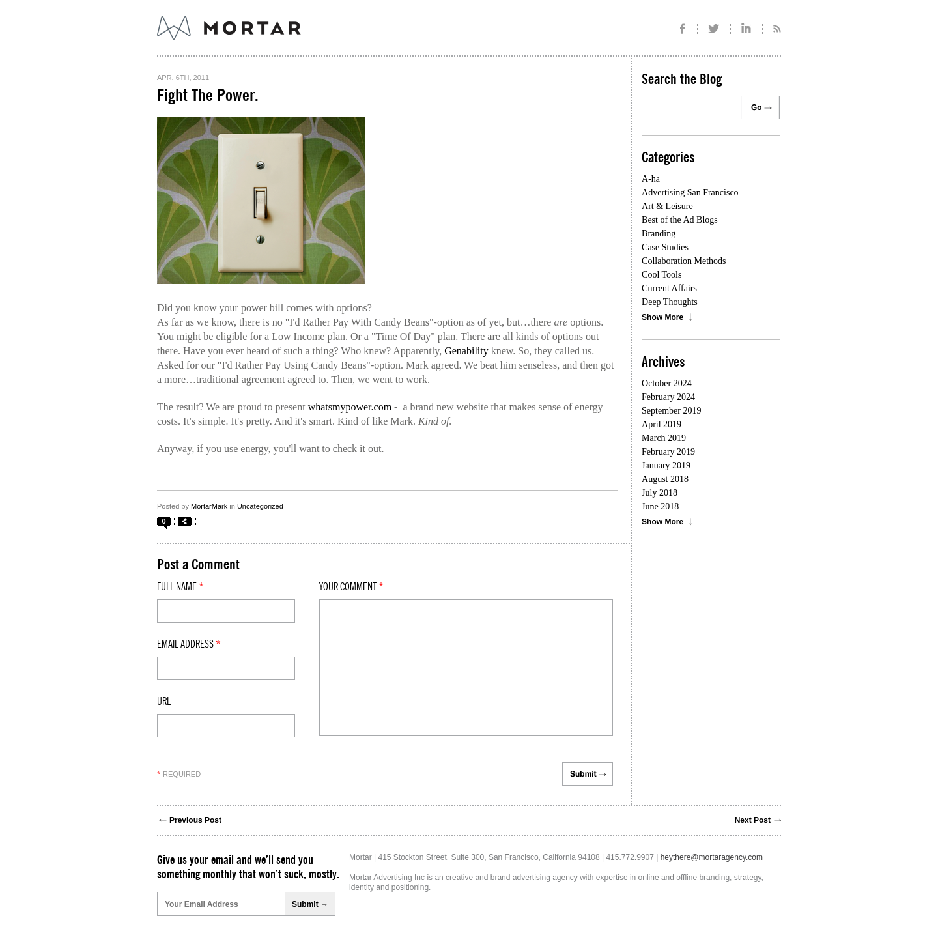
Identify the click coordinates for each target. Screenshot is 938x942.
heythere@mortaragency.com (712, 857)
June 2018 (660, 506)
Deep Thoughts (670, 302)
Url (164, 701)
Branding (658, 233)
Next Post (753, 820)
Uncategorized (260, 506)
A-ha (651, 179)
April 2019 (661, 424)
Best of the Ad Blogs (680, 220)
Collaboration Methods (684, 261)
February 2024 (668, 397)
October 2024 (667, 383)
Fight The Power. (208, 95)
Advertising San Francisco (690, 192)
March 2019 (664, 438)
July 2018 (659, 493)
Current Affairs (669, 288)
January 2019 (666, 465)
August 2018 (665, 479)
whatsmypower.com (349, 406)
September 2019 (671, 411)
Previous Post (195, 820)
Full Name (180, 587)
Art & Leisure (667, 206)
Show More (662, 317)
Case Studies (665, 247)
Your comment (351, 587)
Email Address (189, 644)
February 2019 (668, 452)
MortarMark (209, 506)
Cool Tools (661, 274)
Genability (466, 350)
